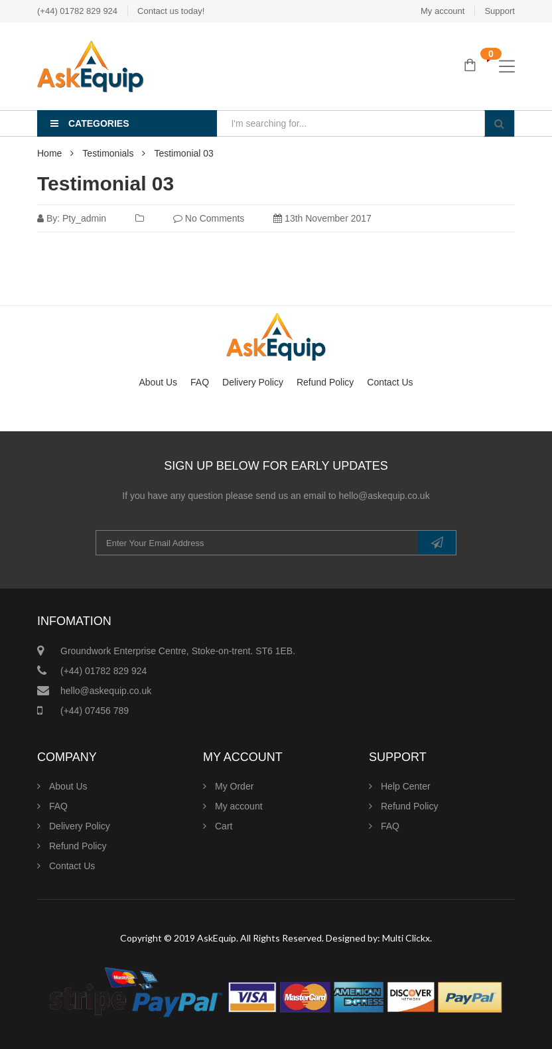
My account (442, 11)
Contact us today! (170, 11)
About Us (158, 382)
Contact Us (390, 382)
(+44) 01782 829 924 (77, 11)
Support (499, 11)
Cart (223, 826)
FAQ (199, 382)
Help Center (406, 786)
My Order (234, 786)
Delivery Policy (252, 382)
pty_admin (84, 218)
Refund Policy (325, 382)
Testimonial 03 (105, 183)
